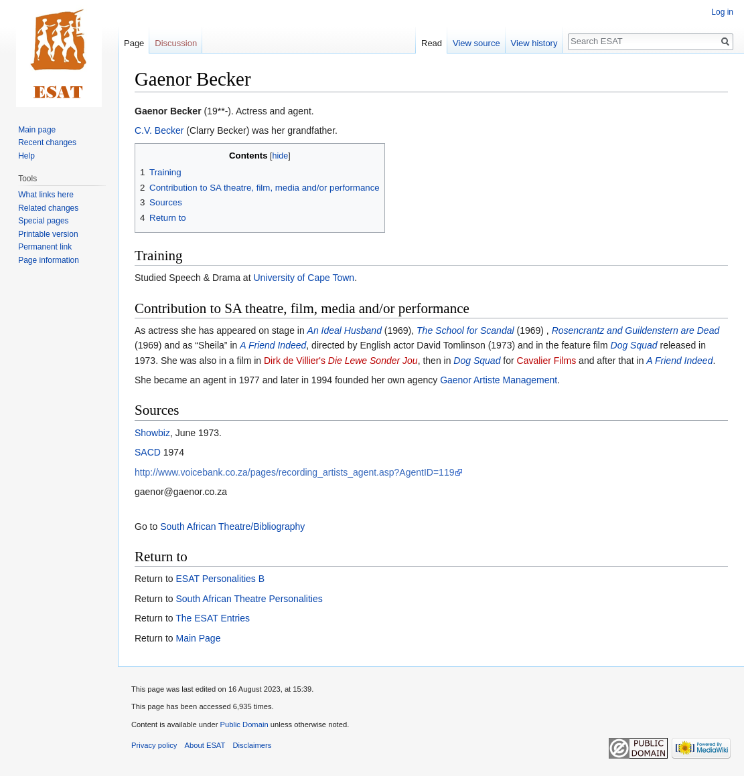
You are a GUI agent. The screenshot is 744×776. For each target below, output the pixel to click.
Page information (48, 260)
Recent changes (47, 142)
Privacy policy (154, 745)
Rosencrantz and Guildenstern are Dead (636, 330)
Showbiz (152, 432)
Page (134, 43)
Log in (722, 12)
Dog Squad (634, 345)
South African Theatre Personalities (248, 598)
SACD (148, 452)
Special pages (43, 220)
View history (534, 43)
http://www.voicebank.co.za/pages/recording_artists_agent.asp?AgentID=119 (294, 472)
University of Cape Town (303, 277)
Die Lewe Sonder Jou (373, 360)
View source (476, 43)
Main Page (197, 638)
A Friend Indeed (273, 345)
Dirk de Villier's (294, 360)
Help (26, 156)
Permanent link (45, 247)
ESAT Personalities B (220, 578)
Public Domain (244, 724)
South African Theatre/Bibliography (232, 526)
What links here (46, 194)
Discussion (176, 43)
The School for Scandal (465, 330)
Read (431, 43)
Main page (37, 129)
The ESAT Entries (212, 618)
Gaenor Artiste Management (498, 380)
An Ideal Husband (344, 330)
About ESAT (205, 745)
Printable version (48, 234)
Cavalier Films (547, 360)
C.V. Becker (159, 130)
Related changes (48, 208)
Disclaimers (252, 745)
